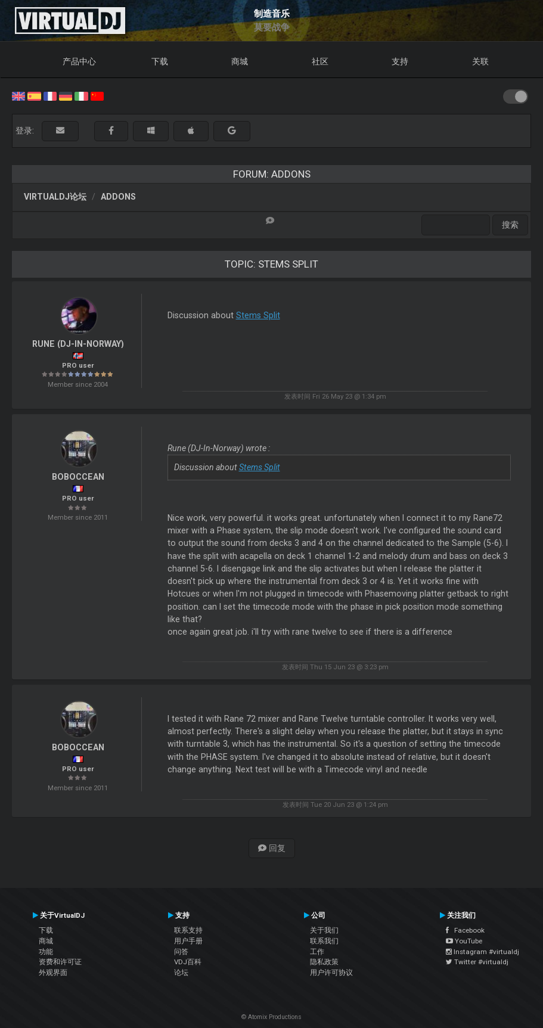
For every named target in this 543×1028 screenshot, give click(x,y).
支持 (400, 61)
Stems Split (258, 315)
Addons (118, 196)
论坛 (181, 972)
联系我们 (324, 941)
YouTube (464, 941)
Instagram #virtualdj (482, 952)
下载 (159, 61)
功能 (46, 952)
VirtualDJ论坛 (55, 196)
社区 (320, 61)
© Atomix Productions (271, 1017)
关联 (480, 61)
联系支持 (188, 930)
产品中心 (79, 61)
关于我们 (324, 930)
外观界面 (53, 972)
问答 (181, 952)
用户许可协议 (331, 972)
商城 (239, 61)
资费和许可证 (60, 962)
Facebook (465, 930)
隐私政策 (324, 962)
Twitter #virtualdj (477, 962)
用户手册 (188, 941)
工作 (317, 952)
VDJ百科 (187, 962)
